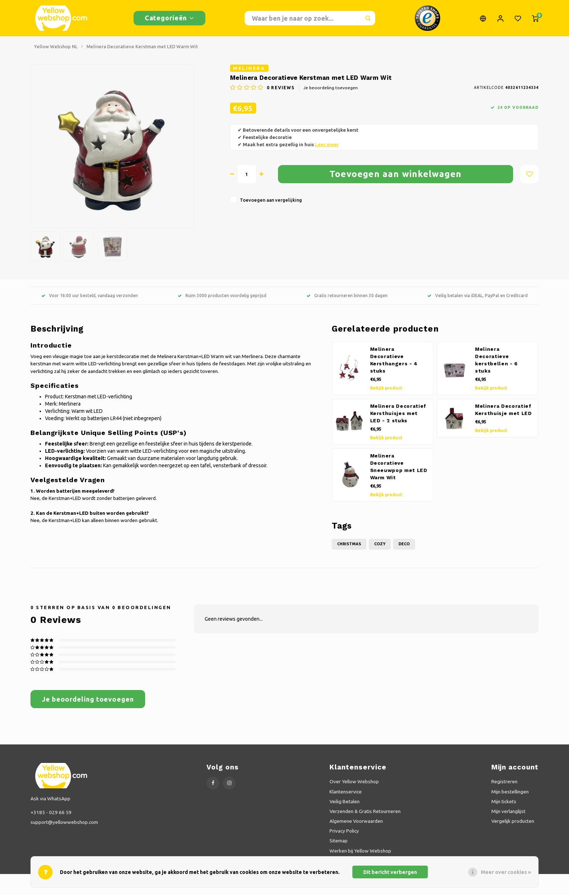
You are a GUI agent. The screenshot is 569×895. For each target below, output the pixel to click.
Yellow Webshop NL (56, 50)
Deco (404, 547)
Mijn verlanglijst (508, 815)
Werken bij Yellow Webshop (360, 854)
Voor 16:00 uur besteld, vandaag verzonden (89, 299)
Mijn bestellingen (510, 795)
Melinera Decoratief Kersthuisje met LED (503, 413)
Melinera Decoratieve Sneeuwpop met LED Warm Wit (398, 470)
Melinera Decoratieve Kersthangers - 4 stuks (394, 363)
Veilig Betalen (344, 805)
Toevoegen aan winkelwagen (395, 177)
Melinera (249, 71)
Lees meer (327, 148)
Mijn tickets (503, 805)
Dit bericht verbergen (390, 872)
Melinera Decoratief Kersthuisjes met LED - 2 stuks (398, 417)
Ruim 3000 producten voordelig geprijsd (222, 299)
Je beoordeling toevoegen (330, 91)
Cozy (379, 547)
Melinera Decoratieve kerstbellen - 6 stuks (496, 363)
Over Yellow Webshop (354, 785)
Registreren (504, 785)
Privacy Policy (344, 834)
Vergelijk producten (512, 825)
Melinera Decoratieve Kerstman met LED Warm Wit (142, 50)
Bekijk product (386, 391)
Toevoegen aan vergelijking (271, 203)
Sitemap (338, 844)
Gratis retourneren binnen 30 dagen (347, 299)
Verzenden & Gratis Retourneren (365, 815)
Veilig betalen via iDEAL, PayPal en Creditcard (477, 299)
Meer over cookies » (506, 872)
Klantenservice (345, 795)
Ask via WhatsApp (50, 802)
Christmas (349, 547)
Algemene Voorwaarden (356, 825)
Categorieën (169, 19)
